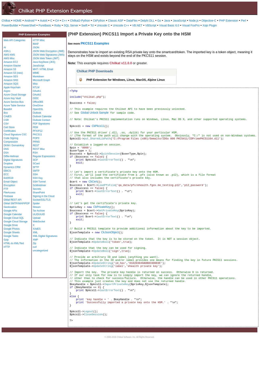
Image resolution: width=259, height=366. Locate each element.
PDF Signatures (41, 123)
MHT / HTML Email (43, 69)
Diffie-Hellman (11, 156)
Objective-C (208, 20)
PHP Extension (228, 20)
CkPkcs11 (98, 126)
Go (159, 20)
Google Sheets (12, 232)
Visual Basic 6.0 (169, 25)
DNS (6, 149)
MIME (36, 73)
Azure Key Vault (12, 98)
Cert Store (9, 127)
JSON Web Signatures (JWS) (48, 54)
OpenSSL (38, 109)
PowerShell (28, 25)
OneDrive (38, 105)
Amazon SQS (11, 83)
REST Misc (39, 149)
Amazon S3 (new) (13, 73)
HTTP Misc (39, 40)
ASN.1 (7, 51)
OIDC (36, 98)
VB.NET (137, 25)
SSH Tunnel (39, 181)
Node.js (193, 20)
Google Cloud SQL (14, 218)
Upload (36, 218)
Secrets (37, 189)
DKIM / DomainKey (14, 145)
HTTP (7, 247)
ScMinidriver (39, 185)
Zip (34, 243)
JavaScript (179, 20)
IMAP (36, 44)
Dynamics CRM (12, 167)
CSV (6, 123)
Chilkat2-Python (80, 20)
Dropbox (8, 163)
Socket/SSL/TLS (42, 199)
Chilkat (6, 20)
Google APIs (10, 210)
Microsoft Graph (41, 80)
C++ (64, 20)
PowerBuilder (10, 25)
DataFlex (132, 20)
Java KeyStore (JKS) (44, 62)
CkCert (93, 181)
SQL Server (71, 25)
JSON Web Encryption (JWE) (48, 51)
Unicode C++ (121, 25)
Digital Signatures (13, 160)
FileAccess (9, 192)
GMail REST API (12, 199)
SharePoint (39, 192)
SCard (36, 163)
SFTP (36, 167)
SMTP (36, 170)
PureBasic (44, 25)
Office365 (38, 102)
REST (36, 145)
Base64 (8, 109)
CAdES (7, 116)
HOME (17, 20)
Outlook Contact (41, 120)
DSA (6, 152)
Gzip (6, 239)
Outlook (37, 112)
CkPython (99, 20)
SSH (35, 174)
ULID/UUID (39, 214)
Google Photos (12, 228)
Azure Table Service (14, 105)
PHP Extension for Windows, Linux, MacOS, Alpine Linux (125, 79)
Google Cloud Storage (16, 221)
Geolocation (10, 207)
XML (35, 232)
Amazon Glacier (12, 65)
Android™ (31, 20)
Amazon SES (11, 76)
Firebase (8, 196)
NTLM (36, 87)
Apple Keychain (12, 87)
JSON (36, 47)
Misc (35, 83)
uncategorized (40, 250)
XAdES (37, 228)
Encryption (9, 185)
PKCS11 (37, 134)
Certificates (10, 131)
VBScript (150, 25)
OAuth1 (37, 91)
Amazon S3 (10, 69)
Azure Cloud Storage (15, 94)
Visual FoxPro (191, 25)
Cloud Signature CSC (15, 134)
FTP (6, 189)
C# (57, 20)
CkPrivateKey (101, 206)
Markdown (38, 76)
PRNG (36, 141)
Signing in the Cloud (43, 196)
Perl (243, 20)
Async (7, 91)
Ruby (57, 25)
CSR (6, 120)
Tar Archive (39, 210)
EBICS (7, 170)
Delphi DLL (147, 20)
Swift (84, 25)
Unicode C (103, 25)
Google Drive (11, 225)
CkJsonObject (110, 232)
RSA (35, 152)
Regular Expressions (44, 156)
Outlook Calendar (42, 116)
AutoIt (44, 20)
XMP (35, 239)
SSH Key (38, 178)
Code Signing (11, 138)
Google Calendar (13, 214)
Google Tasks (11, 236)
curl (35, 247)
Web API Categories (14, 40)
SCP (35, 160)
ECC (6, 174)
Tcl (92, 25)
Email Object (10, 181)
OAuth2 (37, 94)
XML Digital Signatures (45, 236)
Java (167, 20)
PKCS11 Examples (95, 43)
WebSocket (39, 221)
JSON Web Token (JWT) (46, 58)
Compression (11, 141)
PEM (35, 127)
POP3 (36, 138)
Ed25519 (8, 178)
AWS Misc (9, 58)
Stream (37, 207)
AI (5, 47)
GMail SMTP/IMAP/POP (17, 203)
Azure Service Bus (14, 102)
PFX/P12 (37, 131)
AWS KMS (9, 54)
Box (6, 112)
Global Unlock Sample (95, 112)
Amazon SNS (11, 80)
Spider (36, 203)
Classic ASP (115, 20)
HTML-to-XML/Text (14, 243)
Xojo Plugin (210, 25)
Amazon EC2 (11, 62)
